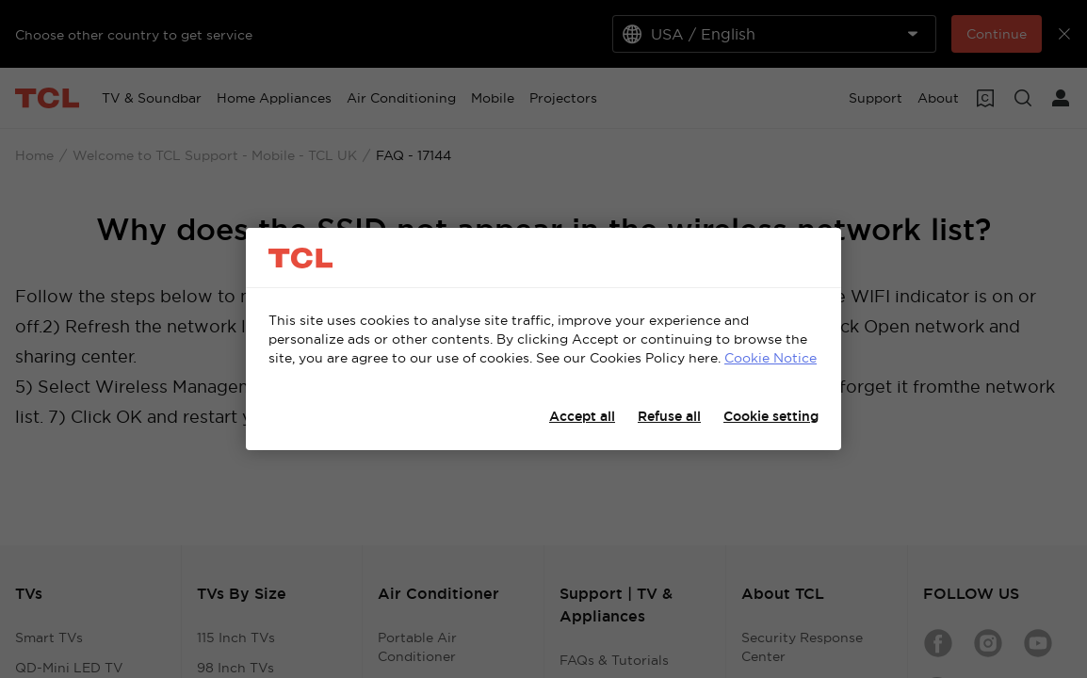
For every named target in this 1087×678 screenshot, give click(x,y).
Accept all (582, 416)
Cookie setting (771, 416)
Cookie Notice (770, 357)
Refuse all (669, 416)
